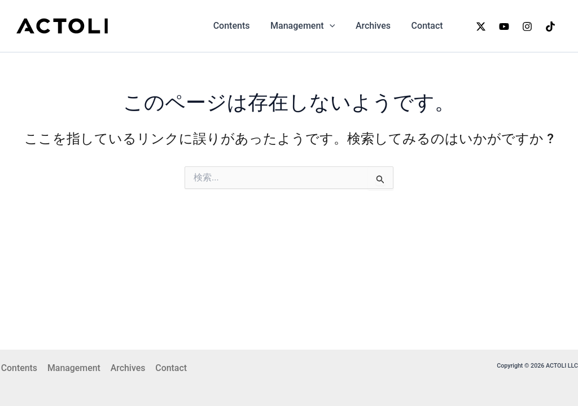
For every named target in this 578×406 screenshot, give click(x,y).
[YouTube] (504, 26)
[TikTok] (550, 26)
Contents (240, 25)
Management (309, 25)
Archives (377, 25)
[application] (335, 25)
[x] (481, 26)
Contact (428, 25)
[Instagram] (527, 26)
